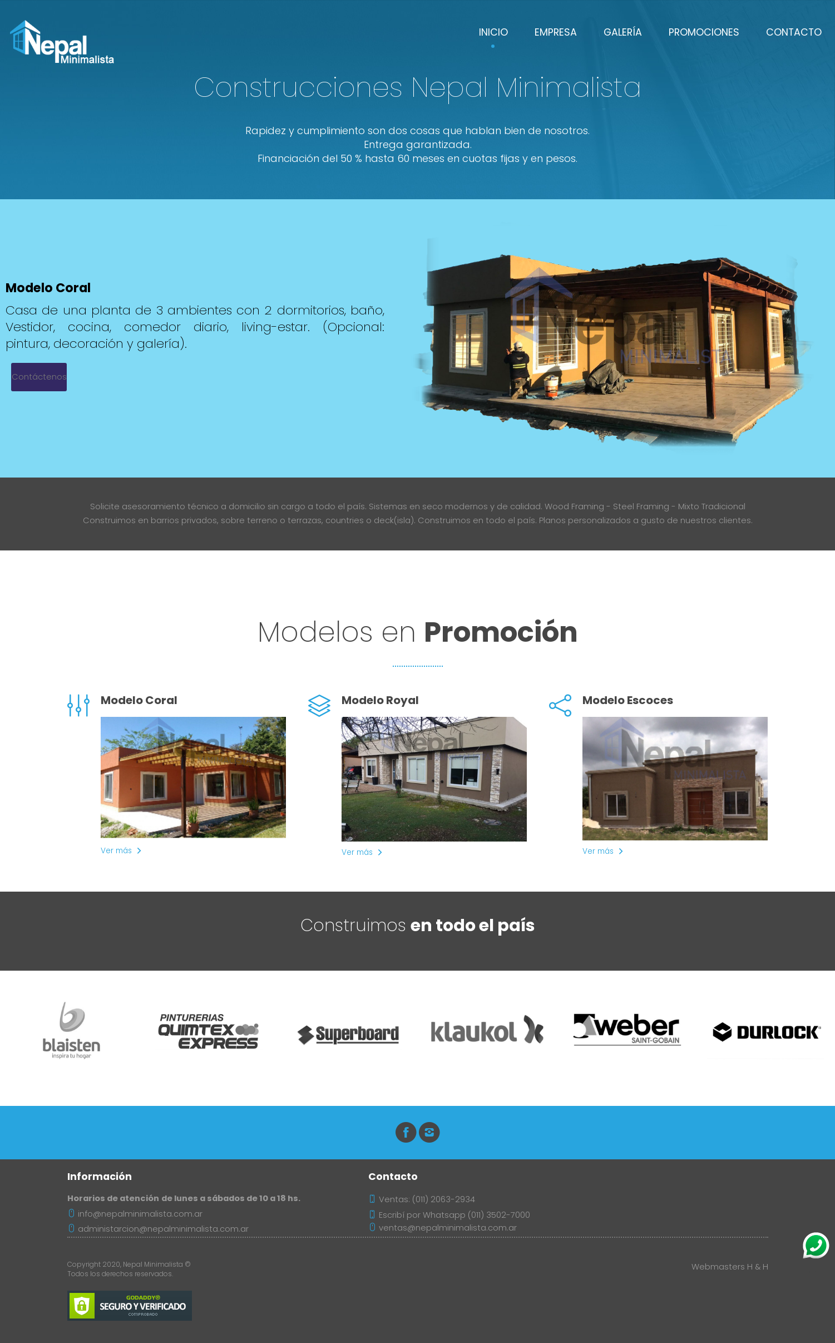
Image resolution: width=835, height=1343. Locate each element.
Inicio (493, 32)
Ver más (116, 850)
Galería (623, 32)
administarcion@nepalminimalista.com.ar (158, 1228)
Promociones (704, 32)
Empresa (556, 32)
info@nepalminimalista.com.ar (134, 1213)
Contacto (794, 32)
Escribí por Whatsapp (422, 1215)
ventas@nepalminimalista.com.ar (442, 1227)
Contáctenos (39, 376)
